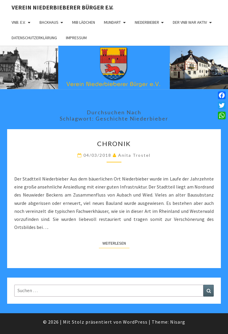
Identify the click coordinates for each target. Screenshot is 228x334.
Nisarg (177, 322)
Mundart (112, 22)
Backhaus (48, 22)
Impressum (76, 37)
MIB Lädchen (83, 22)
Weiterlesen (115, 243)
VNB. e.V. (19, 22)
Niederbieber (147, 22)
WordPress (135, 322)
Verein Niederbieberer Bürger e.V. (62, 7)
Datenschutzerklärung (34, 37)
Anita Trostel (134, 155)
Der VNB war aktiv (190, 22)
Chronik (114, 144)
